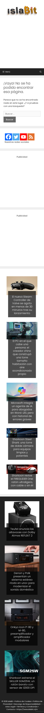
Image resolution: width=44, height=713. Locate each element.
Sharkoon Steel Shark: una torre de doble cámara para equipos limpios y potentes (22, 447)
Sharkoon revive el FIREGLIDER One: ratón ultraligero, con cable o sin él (22, 480)
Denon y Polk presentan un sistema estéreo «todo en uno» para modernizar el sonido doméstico (22, 581)
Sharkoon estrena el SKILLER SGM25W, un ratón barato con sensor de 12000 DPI (22, 683)
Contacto (10, 709)
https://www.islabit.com (27, 709)
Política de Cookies (23, 701)
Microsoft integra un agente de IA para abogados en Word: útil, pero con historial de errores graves (22, 411)
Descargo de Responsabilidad (27, 704)
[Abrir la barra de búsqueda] (40, 71)
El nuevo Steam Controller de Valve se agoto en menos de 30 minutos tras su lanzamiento (22, 305)
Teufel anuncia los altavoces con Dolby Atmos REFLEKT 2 (22, 532)
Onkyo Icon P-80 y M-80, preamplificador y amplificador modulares (22, 633)
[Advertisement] (22, 41)
